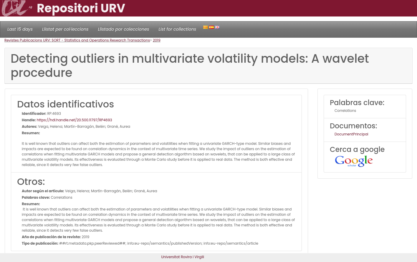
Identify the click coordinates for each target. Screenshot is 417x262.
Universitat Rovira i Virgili (182, 256)
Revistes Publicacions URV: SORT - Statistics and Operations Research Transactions (77, 40)
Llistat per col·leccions (65, 29)
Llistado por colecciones (123, 29)
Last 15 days (20, 29)
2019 (156, 40)
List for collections (177, 29)
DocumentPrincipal (351, 134)
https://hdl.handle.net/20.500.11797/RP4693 (74, 119)
